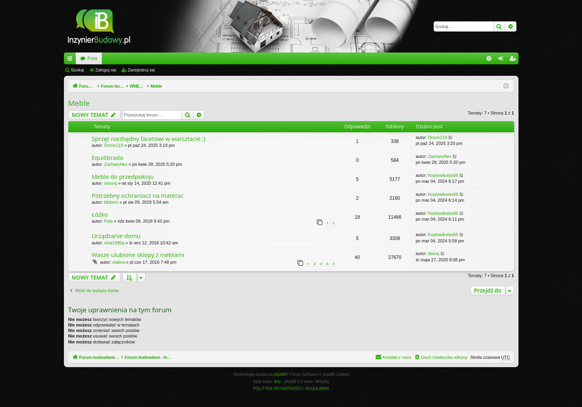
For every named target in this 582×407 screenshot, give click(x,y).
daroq (433, 253)
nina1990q (114, 242)
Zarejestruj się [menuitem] (514, 60)
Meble (79, 103)
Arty (277, 381)
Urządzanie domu (116, 236)
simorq (110, 183)
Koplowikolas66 (443, 175)
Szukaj (77, 70)
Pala (108, 221)
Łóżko (100, 214)
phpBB (280, 374)
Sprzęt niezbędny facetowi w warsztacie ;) (149, 139)
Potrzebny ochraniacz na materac (138, 195)
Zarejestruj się (141, 70)
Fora (182, 58)
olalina (118, 262)
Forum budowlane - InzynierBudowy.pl (120, 58)
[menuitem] (489, 58)
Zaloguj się (105, 70)
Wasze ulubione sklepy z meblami (138, 255)
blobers (111, 202)
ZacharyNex (115, 164)
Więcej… (71, 60)
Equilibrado (108, 157)
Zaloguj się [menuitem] (502, 60)
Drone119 (113, 145)
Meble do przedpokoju (123, 176)
